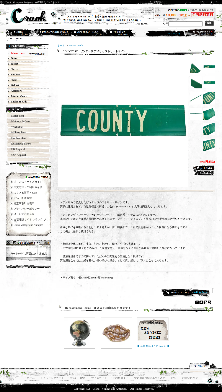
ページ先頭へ (203, 365)
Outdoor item (17, 138)
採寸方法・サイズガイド (28, 181)
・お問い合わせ (189, 377)
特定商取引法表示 (24, 203)
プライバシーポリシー (27, 208)
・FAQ (173, 377)
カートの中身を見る (28, 243)
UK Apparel (17, 149)
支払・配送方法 (55, 33)
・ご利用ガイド (119, 377)
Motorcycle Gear (19, 121)
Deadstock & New (20, 143)
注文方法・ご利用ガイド (28, 187)
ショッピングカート (199, 33)
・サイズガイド (98, 377)
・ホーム (29, 377)
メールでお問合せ (24, 214)
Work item (16, 126)
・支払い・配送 (76, 377)
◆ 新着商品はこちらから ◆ (153, 346)
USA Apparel (17, 154)
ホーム (22, 33)
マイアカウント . (174, 34)
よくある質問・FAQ (25, 192)
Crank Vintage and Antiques (28, 224)
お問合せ (120, 33)
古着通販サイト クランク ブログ (30, 220)
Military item (17, 132)
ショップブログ (87, 33)
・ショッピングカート (51, 377)
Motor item (16, 115)
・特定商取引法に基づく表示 (149, 377)
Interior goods (76, 45)
